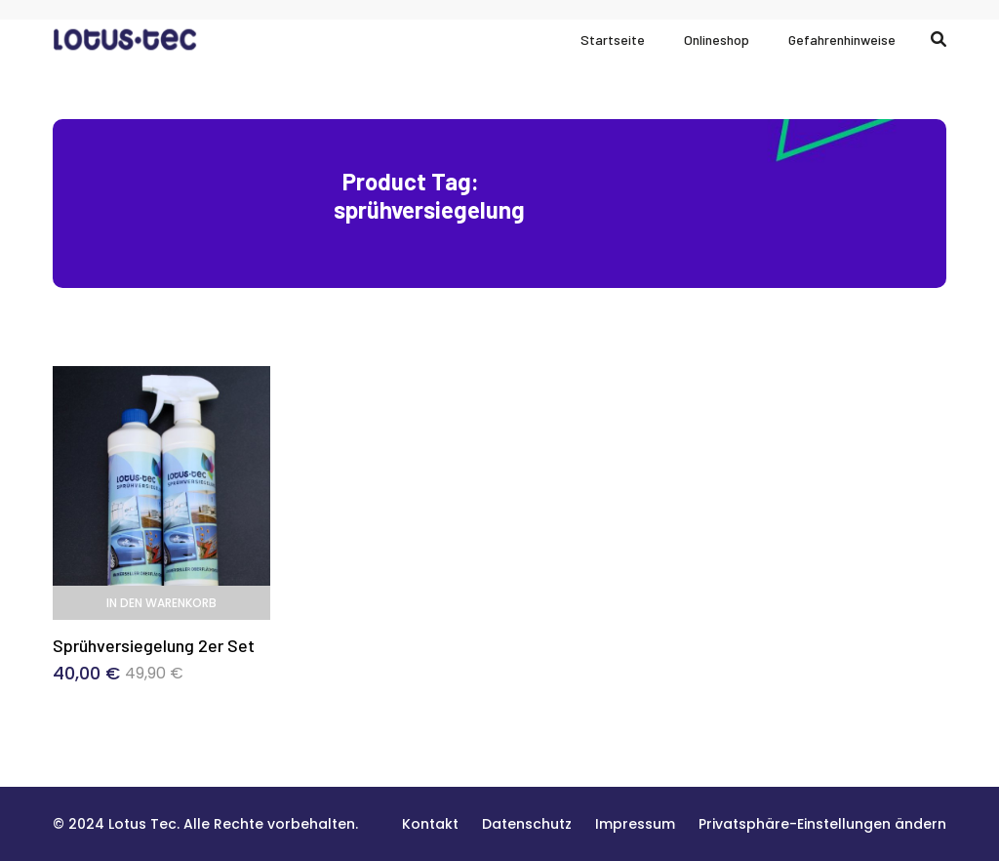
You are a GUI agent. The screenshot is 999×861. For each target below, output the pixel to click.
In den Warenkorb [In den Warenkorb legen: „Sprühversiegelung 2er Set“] (161, 602)
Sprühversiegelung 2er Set (154, 645)
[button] (822, 824)
